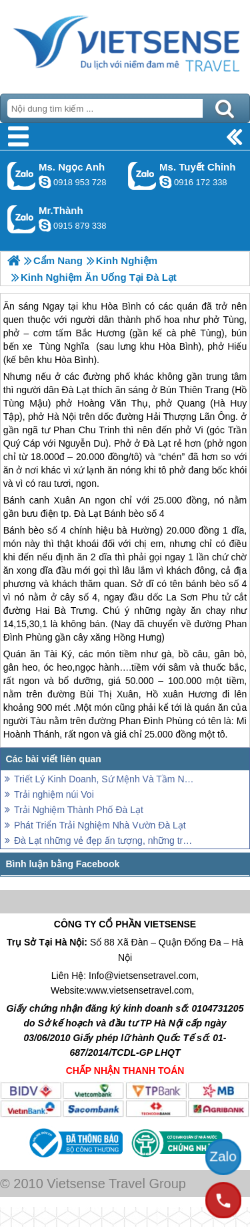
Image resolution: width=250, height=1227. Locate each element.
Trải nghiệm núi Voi (54, 794)
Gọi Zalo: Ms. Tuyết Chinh (142, 175)
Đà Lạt (87, 513)
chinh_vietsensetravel (165, 182)
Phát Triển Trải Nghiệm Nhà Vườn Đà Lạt (100, 825)
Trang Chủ (125, 43)
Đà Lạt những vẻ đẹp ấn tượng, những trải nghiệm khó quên (105, 840)
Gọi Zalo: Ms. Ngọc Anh (22, 175)
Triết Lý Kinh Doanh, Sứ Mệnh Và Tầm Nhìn (105, 779)
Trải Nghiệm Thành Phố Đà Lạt (78, 809)
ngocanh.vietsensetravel (44, 182)
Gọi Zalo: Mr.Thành (22, 219)
